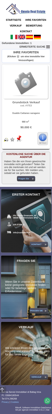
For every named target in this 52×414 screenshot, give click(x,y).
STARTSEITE (13, 20)
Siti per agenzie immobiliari (26, 410)
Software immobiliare (31, 407)
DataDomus (46, 407)
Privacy (5, 402)
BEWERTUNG (34, 25)
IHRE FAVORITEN (35, 20)
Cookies (15, 402)
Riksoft (18, 407)
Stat (47, 410)
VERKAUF (16, 25)
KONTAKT (26, 31)
